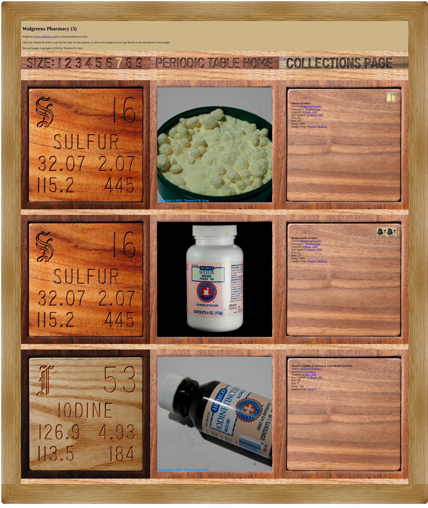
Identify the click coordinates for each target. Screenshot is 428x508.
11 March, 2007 (315, 377)
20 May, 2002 (309, 374)
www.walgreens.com (45, 36)
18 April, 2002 (309, 112)
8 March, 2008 (309, 246)
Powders (312, 126)
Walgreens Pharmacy (311, 106)
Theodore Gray (312, 109)
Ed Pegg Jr (310, 371)
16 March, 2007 (315, 115)
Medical (322, 126)
